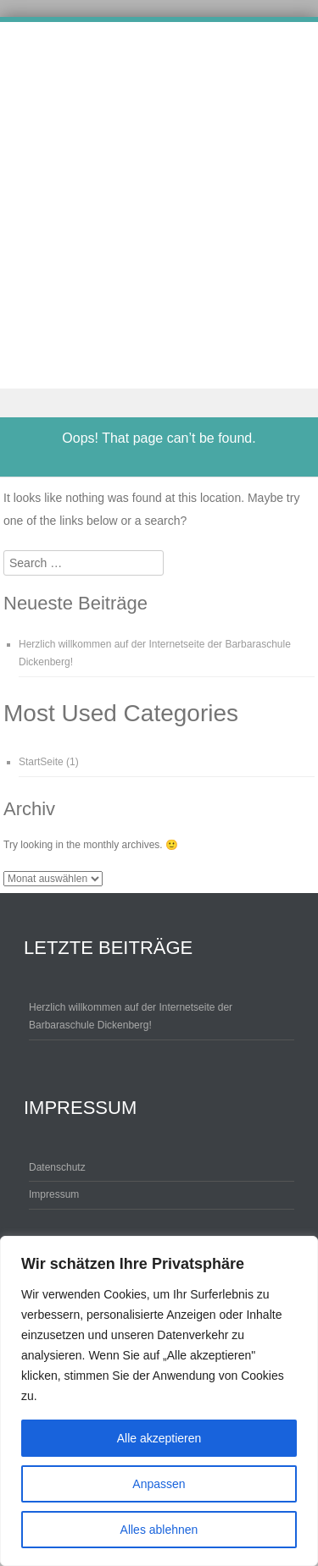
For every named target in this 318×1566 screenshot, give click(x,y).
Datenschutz (57, 1167)
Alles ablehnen (159, 1529)
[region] (159, 1401)
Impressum (54, 1194)
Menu (159, 403)
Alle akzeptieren (159, 1438)
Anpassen (158, 1484)
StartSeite (41, 762)
